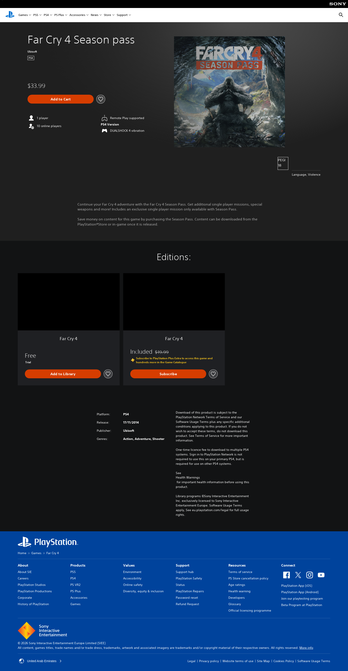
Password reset (187, 598)
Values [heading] (129, 565)
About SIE (25, 572)
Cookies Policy (283, 661)
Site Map (263, 661)
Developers (236, 598)
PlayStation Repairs (190, 591)
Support (122, 15)
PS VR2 (75, 585)
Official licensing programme (249, 610)
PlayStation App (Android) (299, 592)
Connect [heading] (288, 565)
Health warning (239, 591)
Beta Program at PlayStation (301, 605)
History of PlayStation (33, 604)
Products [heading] (77, 565)
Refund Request (187, 604)
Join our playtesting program (302, 598)
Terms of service (240, 572)
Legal (192, 661)
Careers (23, 578)
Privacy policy (209, 661)
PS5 (35, 15)
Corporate (25, 598)
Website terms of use (237, 661)
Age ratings (236, 585)
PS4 (46, 15)
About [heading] (23, 565)
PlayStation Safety (189, 578)
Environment (132, 572)
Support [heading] (182, 565)
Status (180, 585)
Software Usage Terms (313, 661)
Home (22, 553)
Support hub (185, 572)
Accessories (77, 15)
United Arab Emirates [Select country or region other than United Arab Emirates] (40, 661)
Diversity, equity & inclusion (143, 591)
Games (23, 15)
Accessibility (132, 578)
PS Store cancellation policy (248, 578)
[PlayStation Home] (10, 15)
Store (107, 15)
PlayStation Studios (32, 585)
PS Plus (59, 15)
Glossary (234, 604)
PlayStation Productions (35, 591)
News (94, 15)
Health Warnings (188, 477)
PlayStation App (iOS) (296, 586)
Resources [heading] (237, 565)
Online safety (132, 585)
